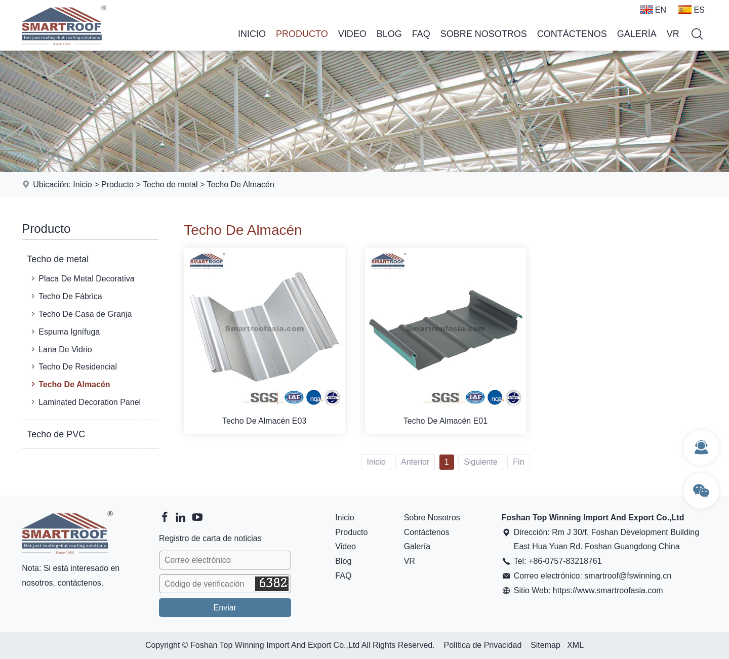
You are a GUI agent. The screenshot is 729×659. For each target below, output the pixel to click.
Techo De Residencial (73, 366)
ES (691, 9)
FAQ (421, 34)
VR (673, 34)
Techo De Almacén (240, 184)
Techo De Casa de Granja (80, 314)
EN (653, 9)
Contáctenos (572, 34)
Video (352, 34)
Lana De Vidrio (60, 349)
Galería (637, 34)
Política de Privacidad (482, 645)
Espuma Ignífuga (64, 331)
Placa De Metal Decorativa (81, 278)
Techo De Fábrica (65, 296)
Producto (302, 34)
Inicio (252, 34)
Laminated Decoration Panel (85, 402)
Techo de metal (170, 184)
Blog (389, 34)
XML (575, 645)
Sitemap (545, 645)
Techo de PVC (56, 434)
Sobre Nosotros (483, 34)
